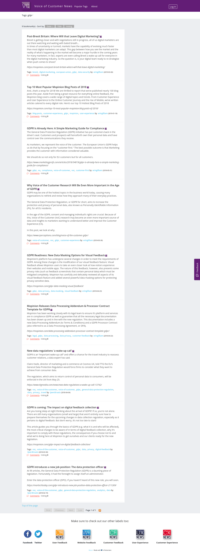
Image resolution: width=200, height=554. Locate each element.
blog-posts (37, 113)
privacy (36, 392)
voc (73, 170)
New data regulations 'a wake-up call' (49, 350)
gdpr (74, 72)
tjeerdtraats (55, 392)
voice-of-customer (62, 170)
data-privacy (43, 291)
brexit (35, 72)
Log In (173, 6)
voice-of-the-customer (47, 389)
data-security (84, 72)
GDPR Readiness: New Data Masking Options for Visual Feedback (66, 255)
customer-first (82, 170)
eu (39, 170)
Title (60, 26)
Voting (69, 26)
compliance (47, 170)
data (30, 392)
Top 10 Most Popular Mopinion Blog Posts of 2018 (56, 87)
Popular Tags (81, 6)
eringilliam (98, 72)
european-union (63, 72)
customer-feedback (81, 335)
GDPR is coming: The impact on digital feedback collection (61, 407)
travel (43, 392)
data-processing (51, 335)
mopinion (74, 113)
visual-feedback (72, 291)
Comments (35, 75)
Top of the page (30, 505)
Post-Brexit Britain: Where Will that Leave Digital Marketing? (63, 36)
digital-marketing (47, 72)
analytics (101, 490)
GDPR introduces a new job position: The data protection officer (65, 467)
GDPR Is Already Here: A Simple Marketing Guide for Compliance (65, 128)
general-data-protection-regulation (97, 389)
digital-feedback (102, 449)
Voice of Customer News (53, 6)
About (94, 6)
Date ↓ (50, 26)
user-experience (87, 113)
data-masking (57, 291)
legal (34, 335)
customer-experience (53, 113)
